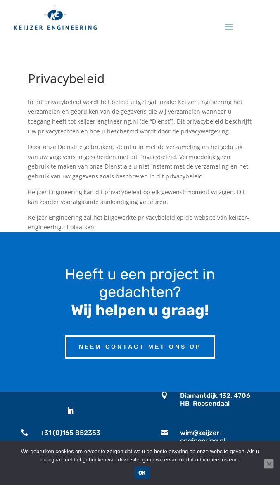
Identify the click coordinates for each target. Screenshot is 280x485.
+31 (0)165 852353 (70, 433)
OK (142, 473)
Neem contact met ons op (140, 346)
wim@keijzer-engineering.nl (202, 437)
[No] (269, 464)
